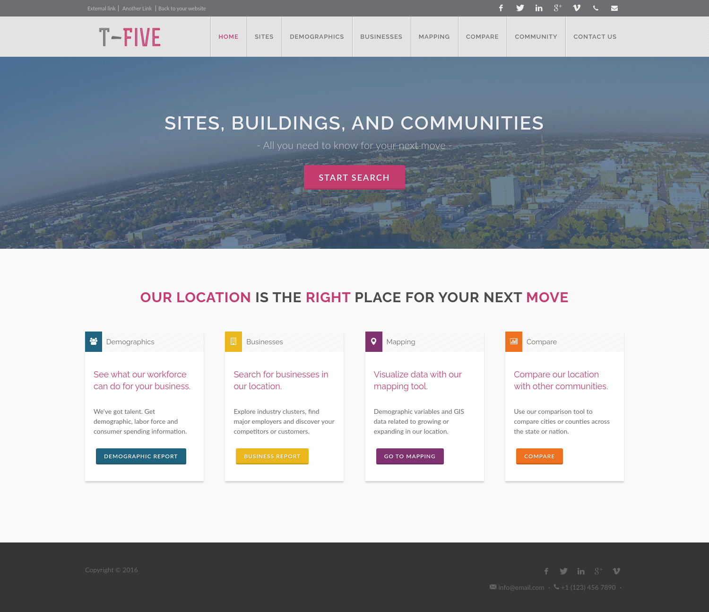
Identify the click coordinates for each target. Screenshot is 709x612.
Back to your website (182, 8)
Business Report (272, 456)
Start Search (354, 177)
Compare (539, 456)
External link (101, 8)
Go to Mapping (410, 456)
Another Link (137, 8)
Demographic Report (141, 456)
